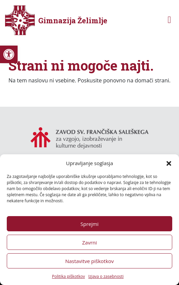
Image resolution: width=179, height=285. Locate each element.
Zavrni (89, 242)
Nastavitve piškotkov (89, 261)
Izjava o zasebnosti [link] (106, 276)
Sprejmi (89, 224)
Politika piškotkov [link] (68, 276)
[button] (168, 163)
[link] (9, 54)
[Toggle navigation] (169, 20)
